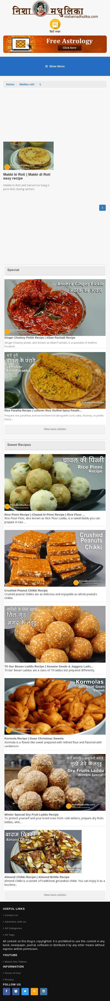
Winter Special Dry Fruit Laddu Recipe (31, 814)
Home (10, 84)
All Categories (13, 928)
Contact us (11, 915)
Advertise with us (15, 921)
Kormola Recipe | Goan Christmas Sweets (34, 738)
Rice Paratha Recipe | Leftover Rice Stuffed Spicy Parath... (43, 410)
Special (13, 270)
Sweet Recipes (19, 445)
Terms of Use (13, 973)
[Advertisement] (55, 117)
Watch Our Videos (16, 961)
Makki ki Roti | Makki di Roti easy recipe (26, 176)
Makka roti (26, 84)
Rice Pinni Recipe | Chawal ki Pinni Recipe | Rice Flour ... (44, 514)
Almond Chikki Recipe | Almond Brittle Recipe (36, 877)
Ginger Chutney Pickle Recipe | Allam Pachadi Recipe (39, 337)
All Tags (9, 934)
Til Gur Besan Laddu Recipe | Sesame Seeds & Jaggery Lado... (48, 666)
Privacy (9, 979)
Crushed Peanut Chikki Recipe (26, 590)
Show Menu (55, 66)
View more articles (55, 429)
